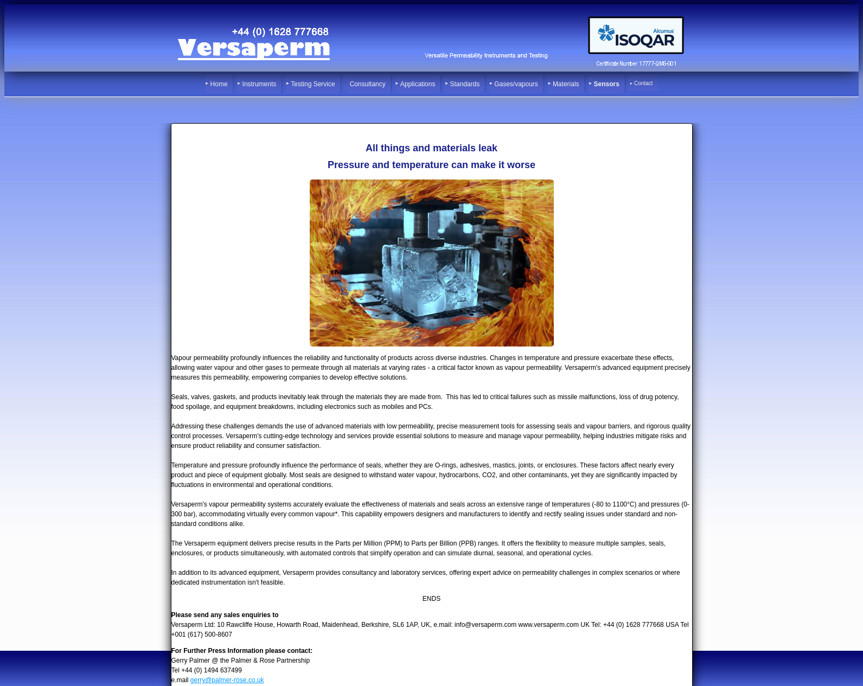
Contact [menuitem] (643, 83)
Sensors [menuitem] (606, 84)
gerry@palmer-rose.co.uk (227, 680)
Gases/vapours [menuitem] (516, 84)
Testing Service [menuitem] (313, 84)
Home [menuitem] (219, 84)
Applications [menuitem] (418, 84)
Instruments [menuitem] (259, 84)
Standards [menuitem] (465, 84)
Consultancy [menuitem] (368, 84)
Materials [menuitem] (566, 84)
